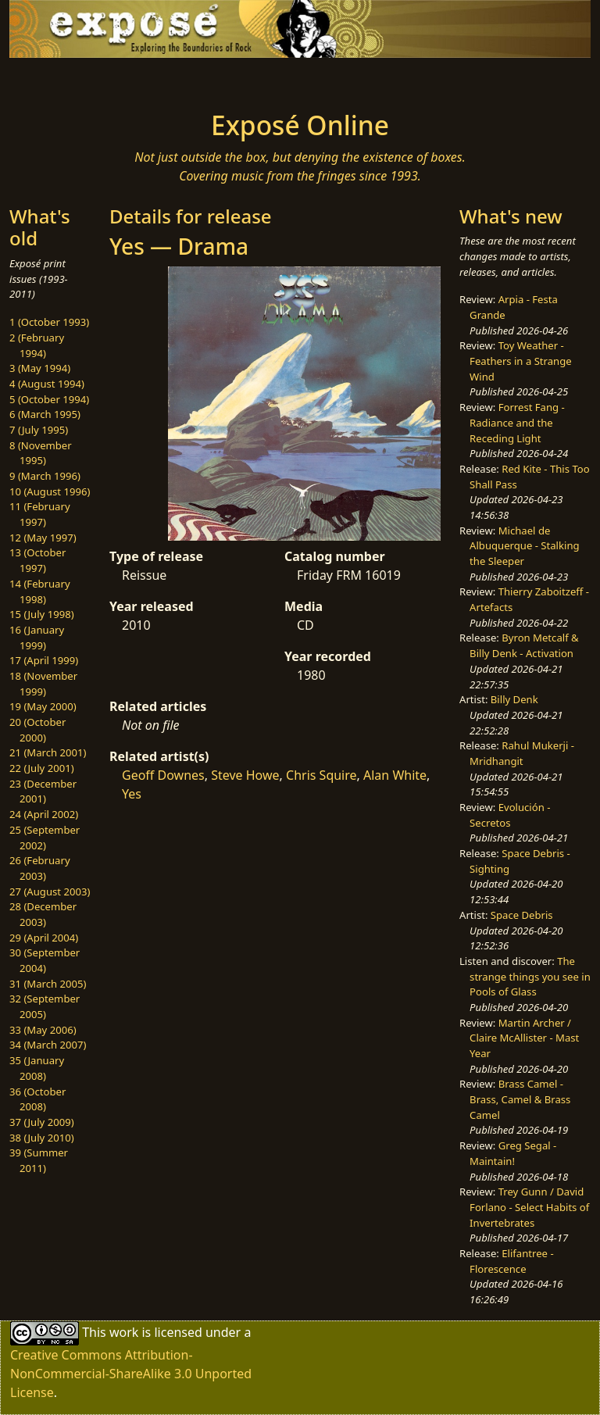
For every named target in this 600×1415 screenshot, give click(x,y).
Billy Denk (514, 699)
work (123, 1332)
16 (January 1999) (36, 637)
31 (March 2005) (47, 984)
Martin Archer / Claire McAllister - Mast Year (524, 1038)
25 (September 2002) (44, 837)
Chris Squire (321, 775)
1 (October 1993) (49, 322)
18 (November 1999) (43, 684)
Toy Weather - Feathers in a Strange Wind (521, 360)
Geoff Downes (163, 775)
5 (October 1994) (49, 399)
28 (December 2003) (43, 914)
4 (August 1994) (46, 384)
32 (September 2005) (44, 1006)
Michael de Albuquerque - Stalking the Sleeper (524, 545)
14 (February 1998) (39, 591)
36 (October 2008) (37, 1099)
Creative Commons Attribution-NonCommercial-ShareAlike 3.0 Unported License (131, 1373)
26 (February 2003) (39, 868)
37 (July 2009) (41, 1122)
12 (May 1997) (43, 538)
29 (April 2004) (43, 938)
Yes (131, 793)
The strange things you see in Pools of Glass (530, 976)
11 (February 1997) (39, 514)
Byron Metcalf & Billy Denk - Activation (524, 645)
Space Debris (522, 915)
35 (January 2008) (36, 1068)
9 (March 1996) (44, 476)
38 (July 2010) (41, 1138)
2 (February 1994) (36, 345)
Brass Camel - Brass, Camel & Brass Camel (520, 1099)
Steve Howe (245, 775)
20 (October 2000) (37, 730)
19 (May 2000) (43, 706)
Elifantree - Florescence (512, 1261)
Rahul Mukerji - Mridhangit (522, 753)
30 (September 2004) (44, 960)
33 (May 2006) (43, 1030)
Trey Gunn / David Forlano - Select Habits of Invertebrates (529, 1207)
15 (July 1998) (41, 614)
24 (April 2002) (43, 814)
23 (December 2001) (43, 791)
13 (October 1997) (37, 560)
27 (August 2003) (49, 891)
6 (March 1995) (44, 414)
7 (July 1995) (38, 430)
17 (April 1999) (43, 660)
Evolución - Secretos (510, 815)
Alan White (395, 775)
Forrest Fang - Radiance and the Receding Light (517, 422)
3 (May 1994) (39, 368)
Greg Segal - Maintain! (513, 1153)
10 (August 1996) (49, 491)
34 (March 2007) (47, 1045)
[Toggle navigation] (59, 79)
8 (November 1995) (40, 453)
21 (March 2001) (47, 752)
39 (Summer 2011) (38, 1160)
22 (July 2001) (41, 768)
